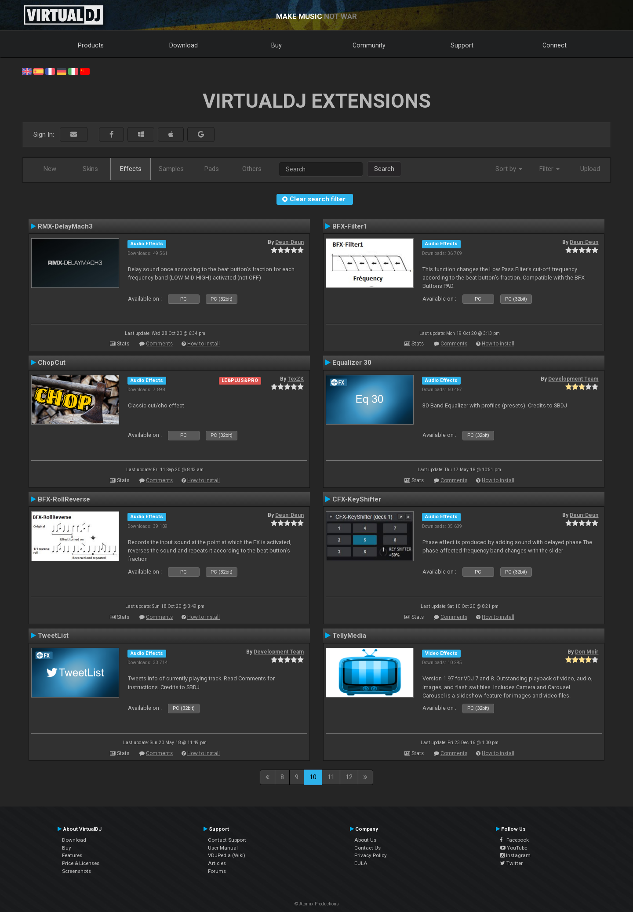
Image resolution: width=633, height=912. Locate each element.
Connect (554, 45)
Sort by (508, 169)
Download (183, 45)
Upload (590, 169)
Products (91, 45)
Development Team (573, 379)
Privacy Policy (370, 855)
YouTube (513, 848)
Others (252, 169)
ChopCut (51, 363)
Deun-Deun (289, 242)
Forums (217, 871)
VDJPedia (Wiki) (226, 855)
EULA (360, 863)
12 (349, 777)
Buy (276, 45)
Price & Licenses (80, 863)
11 (331, 777)
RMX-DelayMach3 (65, 226)
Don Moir (586, 652)
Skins (90, 169)
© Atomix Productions (317, 904)
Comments (159, 344)
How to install (203, 344)
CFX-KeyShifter (356, 499)
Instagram (515, 855)
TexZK (295, 379)
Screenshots (76, 871)
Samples (171, 169)
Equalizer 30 (351, 363)
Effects (131, 169)
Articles (217, 863)
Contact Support (227, 840)
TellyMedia (349, 635)
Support (462, 45)
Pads (211, 169)
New (50, 169)
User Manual (223, 848)
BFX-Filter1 (349, 226)
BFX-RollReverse (64, 499)
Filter (549, 169)
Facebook (514, 840)
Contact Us (367, 848)
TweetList (53, 635)
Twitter (511, 863)
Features (72, 855)
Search (384, 169)
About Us (365, 840)
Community (369, 45)
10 (312, 777)
